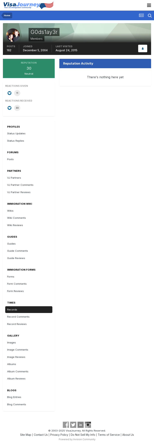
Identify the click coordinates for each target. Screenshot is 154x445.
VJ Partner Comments (20, 184)
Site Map (25, 434)
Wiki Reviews (15, 225)
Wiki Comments (16, 217)
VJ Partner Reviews (19, 192)
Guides (11, 243)
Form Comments (17, 283)
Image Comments (17, 349)
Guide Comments (17, 250)
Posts (10, 159)
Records (12, 309)
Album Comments (17, 371)
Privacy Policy (59, 434)
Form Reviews (15, 291)
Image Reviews (16, 356)
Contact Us (41, 434)
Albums (11, 364)
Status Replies (15, 140)
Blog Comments (16, 404)
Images (11, 342)
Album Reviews (16, 378)
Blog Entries (14, 397)
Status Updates (16, 133)
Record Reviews (17, 324)
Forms (10, 276)
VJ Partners (14, 177)
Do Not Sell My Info (83, 434)
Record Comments (18, 316)
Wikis (10, 210)
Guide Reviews (16, 258)
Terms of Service (109, 434)
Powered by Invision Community (77, 439)
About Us (128, 434)
